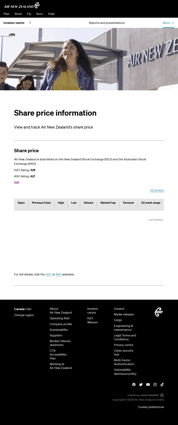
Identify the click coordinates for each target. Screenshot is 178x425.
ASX (161, 190)
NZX (153, 190)
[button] (168, 23)
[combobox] (149, 6)
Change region (24, 315)
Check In (156, 14)
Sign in (169, 14)
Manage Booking (135, 14)
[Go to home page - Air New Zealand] (22, 5)
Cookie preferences (151, 407)
